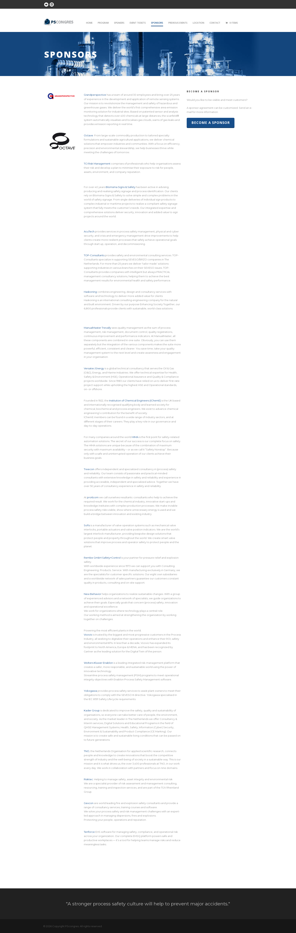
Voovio (88, 634)
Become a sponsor (210, 122)
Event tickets (138, 22)
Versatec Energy (94, 368)
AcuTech (89, 231)
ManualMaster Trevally (97, 327)
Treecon (89, 469)
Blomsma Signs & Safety (120, 187)
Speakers (119, 22)
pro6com (93, 497)
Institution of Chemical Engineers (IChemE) (135, 400)
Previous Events (177, 22)
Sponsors (157, 22)
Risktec (88, 779)
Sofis (87, 525)
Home (89, 22)
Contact (215, 22)
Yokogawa (90, 690)
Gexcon (88, 803)
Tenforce (89, 831)
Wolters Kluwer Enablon (98, 662)
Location (198, 22)
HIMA (135, 437)
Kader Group (92, 710)
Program (103, 22)
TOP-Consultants (94, 255)
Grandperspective (95, 94)
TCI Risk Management (97, 163)
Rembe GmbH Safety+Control (102, 557)
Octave (88, 135)
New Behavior (92, 593)
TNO (86, 751)
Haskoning (90, 291)
